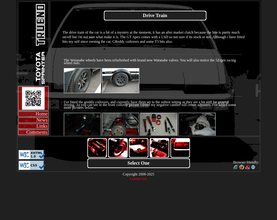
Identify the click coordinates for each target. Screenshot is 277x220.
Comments (36, 132)
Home (41, 113)
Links (41, 126)
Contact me (138, 179)
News (41, 120)
